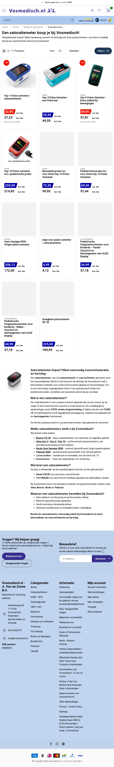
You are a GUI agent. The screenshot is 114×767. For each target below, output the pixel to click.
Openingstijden (66, 592)
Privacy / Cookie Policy (70, 706)
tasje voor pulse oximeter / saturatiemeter (56, 241)
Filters (103, 51)
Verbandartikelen (39, 592)
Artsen (16, 27)
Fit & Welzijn (37, 631)
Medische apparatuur (33, 27)
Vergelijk (92, 607)
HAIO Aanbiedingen (68, 701)
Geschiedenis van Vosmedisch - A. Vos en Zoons (71, 673)
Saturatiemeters (55, 27)
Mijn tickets (93, 597)
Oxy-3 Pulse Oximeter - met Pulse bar (55, 99)
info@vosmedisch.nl (18, 638)
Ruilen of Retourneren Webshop (69, 634)
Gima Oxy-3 (42, 441)
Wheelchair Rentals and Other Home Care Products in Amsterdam (70, 661)
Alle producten (95, 611)
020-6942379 (14, 630)
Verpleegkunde (38, 602)
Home (5, 27)
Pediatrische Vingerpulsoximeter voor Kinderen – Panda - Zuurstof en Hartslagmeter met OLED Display (94, 249)
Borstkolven (36, 641)
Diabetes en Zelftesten (42, 621)
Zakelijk (34, 651)
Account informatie (97, 587)
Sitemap (63, 711)
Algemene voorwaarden (70, 617)
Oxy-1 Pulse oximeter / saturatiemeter (17, 97)
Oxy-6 (53, 441)
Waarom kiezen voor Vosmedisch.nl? (69, 695)
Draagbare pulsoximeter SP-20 (55, 321)
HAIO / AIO (36, 607)
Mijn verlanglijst (95, 602)
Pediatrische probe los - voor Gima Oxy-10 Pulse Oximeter (94, 174)
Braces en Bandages (41, 636)
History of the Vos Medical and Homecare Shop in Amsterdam (70, 685)
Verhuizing (64, 587)
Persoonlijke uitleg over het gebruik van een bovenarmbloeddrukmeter (71, 600)
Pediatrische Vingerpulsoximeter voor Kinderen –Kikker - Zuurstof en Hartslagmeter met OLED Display (18, 328)
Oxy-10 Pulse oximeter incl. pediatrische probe (17, 172)
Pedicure (35, 646)
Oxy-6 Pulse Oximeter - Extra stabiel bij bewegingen (93, 100)
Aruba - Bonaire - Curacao (67, 642)
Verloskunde (37, 616)
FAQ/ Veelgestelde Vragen (68, 611)
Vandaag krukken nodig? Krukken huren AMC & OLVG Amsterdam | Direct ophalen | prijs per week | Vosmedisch (71, 723)
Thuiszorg (35, 626)
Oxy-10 (61, 441)
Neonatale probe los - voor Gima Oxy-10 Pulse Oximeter (55, 174)
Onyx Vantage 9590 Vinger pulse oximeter (16, 243)
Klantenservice (14, 556)
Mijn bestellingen (96, 592)
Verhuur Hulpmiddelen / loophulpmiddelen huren (71, 651)
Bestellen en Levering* (70, 627)
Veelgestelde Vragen (17, 563)
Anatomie (35, 611)
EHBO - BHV (37, 597)
